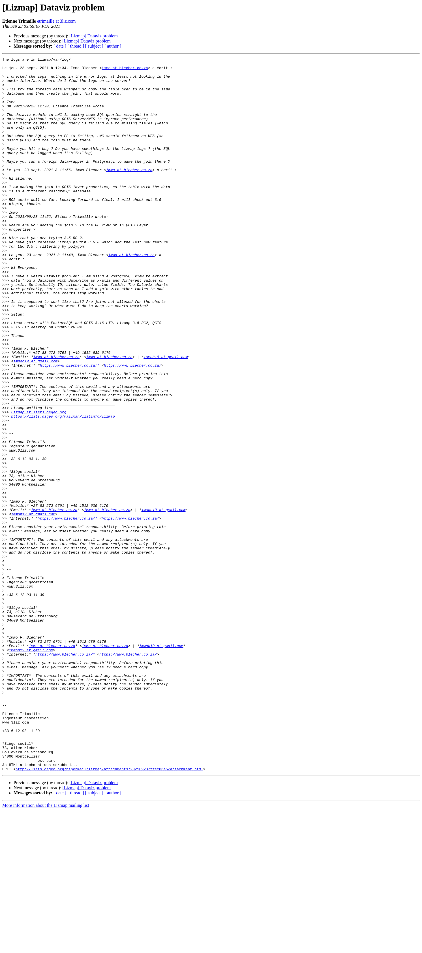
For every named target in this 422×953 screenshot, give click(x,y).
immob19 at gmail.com (165, 417)
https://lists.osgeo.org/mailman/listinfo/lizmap (63, 488)
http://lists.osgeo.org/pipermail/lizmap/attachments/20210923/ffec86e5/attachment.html (109, 911)
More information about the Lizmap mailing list (45, 948)
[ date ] (59, 46)
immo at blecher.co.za (125, 70)
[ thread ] (75, 46)
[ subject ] (94, 46)
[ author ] (112, 46)
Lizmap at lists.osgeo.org (38, 483)
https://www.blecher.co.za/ (132, 427)
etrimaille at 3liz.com (56, 21)
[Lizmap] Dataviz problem (93, 35)
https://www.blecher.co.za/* (70, 427)
